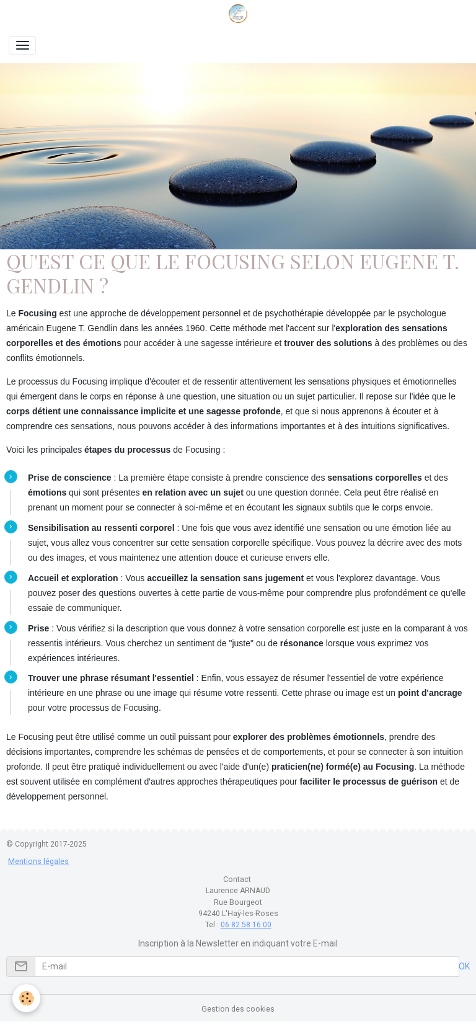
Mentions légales (38, 861)
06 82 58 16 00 (246, 924)
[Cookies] (26, 998)
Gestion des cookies (238, 1009)
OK (464, 966)
